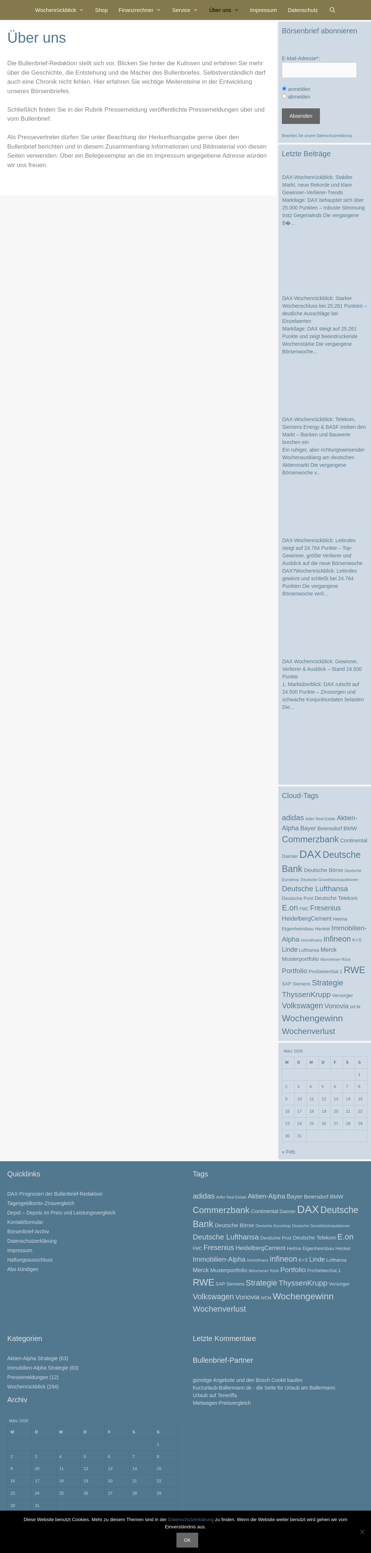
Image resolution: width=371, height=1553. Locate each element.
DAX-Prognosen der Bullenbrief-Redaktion (55, 1194)
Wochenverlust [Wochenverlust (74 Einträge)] (308, 1031)
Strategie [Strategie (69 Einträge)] (327, 982)
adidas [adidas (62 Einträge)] (293, 817)
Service (188, 10)
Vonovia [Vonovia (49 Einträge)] (337, 1006)
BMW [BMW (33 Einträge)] (350, 828)
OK (187, 1540)
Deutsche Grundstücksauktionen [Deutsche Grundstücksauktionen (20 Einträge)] (329, 879)
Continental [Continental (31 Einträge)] (353, 840)
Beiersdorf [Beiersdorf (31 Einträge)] (329, 828)
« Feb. (289, 1152)
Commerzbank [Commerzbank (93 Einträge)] (310, 839)
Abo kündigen (22, 1269)
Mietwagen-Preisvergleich (222, 1403)
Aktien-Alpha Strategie (32, 1358)
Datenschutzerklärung (334, 136)
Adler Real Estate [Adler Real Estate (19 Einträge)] (320, 819)
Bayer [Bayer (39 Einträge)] (308, 828)
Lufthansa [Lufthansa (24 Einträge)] (309, 950)
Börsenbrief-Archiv (28, 1231)
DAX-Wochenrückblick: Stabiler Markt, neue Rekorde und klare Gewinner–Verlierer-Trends (317, 184)
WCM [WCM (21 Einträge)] (355, 1007)
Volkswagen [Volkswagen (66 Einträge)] (302, 1005)
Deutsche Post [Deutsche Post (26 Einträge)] (297, 898)
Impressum (263, 10)
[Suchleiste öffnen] (332, 10)
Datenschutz (303, 10)
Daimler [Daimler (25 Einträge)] (290, 856)
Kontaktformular (25, 1222)
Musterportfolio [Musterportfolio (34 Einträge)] (300, 959)
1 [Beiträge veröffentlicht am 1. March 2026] (359, 1074)
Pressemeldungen (27, 1377)
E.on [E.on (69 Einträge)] (290, 907)
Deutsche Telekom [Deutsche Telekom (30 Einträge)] (336, 898)
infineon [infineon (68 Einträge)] (337, 939)
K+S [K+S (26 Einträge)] (356, 940)
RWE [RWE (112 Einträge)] (355, 970)
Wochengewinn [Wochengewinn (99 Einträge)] (312, 1018)
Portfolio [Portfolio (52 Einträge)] (294, 971)
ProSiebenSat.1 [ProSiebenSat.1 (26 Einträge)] (325, 971)
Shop (101, 10)
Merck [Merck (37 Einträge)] (329, 949)
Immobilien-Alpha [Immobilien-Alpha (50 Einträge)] (219, 1259)
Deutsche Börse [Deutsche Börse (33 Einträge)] (323, 870)
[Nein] (362, 1531)
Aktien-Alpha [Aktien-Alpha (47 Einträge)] (266, 1196)
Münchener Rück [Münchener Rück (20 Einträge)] (335, 959)
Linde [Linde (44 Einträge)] (289, 949)
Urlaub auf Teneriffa (215, 1395)
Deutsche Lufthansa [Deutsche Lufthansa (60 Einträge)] (315, 888)
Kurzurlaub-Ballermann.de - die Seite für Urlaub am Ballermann (264, 1388)
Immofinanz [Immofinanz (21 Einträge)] (311, 940)
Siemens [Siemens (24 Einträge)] (301, 984)
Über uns (227, 10)
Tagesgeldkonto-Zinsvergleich (40, 1203)
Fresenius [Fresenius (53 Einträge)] (325, 908)
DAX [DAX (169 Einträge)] (310, 854)
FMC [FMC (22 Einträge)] (304, 909)
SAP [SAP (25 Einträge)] (286, 984)
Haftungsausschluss (30, 1260)
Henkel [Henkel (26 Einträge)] (322, 928)
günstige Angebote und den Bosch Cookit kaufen (248, 1380)
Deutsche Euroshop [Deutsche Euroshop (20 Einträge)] (273, 1226)
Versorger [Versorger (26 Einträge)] (342, 995)
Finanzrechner (142, 10)
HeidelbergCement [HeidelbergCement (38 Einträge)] (307, 918)
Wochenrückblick (62, 10)
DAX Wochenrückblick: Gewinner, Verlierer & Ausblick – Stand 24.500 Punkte (322, 669)
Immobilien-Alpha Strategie (37, 1368)
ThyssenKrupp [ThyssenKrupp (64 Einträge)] (306, 994)
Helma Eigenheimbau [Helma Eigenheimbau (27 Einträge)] (310, 1248)
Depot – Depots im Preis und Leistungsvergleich (61, 1213)
